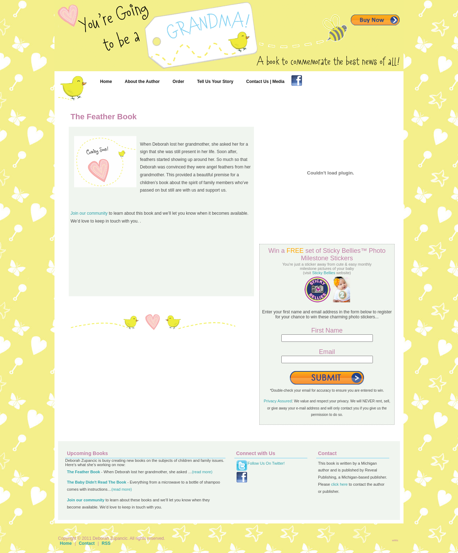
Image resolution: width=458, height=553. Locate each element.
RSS (106, 543)
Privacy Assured (278, 401)
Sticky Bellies (323, 273)
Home (66, 543)
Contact (87, 543)
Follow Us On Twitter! (266, 463)
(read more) (202, 472)
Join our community (89, 213)
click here (339, 484)
